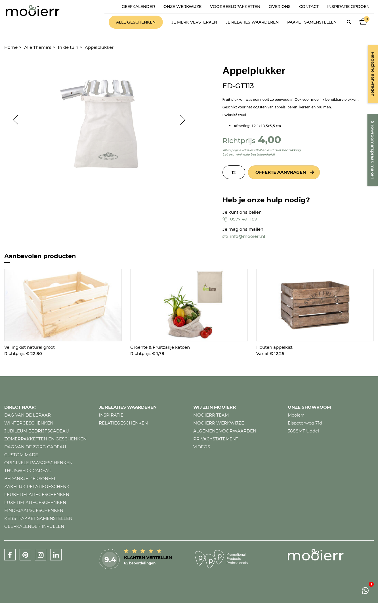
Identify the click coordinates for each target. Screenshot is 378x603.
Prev (12, 119)
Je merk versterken (194, 22)
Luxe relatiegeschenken (35, 502)
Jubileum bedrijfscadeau (36, 431)
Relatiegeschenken (123, 423)
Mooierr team (211, 415)
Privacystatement (215, 439)
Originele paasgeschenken (38, 462)
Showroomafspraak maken (372, 150)
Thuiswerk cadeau (28, 470)
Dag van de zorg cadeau (35, 446)
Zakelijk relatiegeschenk (37, 486)
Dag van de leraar (27, 415)
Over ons (280, 6)
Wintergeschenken (28, 423)
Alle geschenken (136, 22)
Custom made (21, 454)
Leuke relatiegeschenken (36, 494)
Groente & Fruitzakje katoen (160, 347)
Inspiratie (111, 415)
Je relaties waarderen (252, 22)
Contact (309, 6)
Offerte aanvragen (280, 172)
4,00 (269, 139)
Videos (201, 446)
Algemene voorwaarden (224, 431)
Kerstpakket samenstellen (38, 518)
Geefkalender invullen (34, 526)
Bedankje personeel (30, 478)
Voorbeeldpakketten (235, 6)
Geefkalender (138, 6)
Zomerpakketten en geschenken (45, 439)
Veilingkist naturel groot (29, 347)
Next (185, 119)
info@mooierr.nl (243, 236)
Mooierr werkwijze (218, 423)
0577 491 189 (239, 219)
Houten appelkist (274, 347)
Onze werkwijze (182, 6)
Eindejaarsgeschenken (33, 510)
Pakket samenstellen (312, 22)
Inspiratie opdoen (348, 6)
